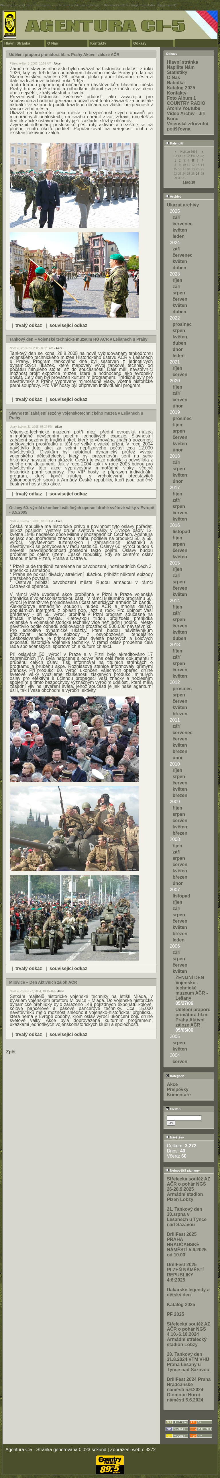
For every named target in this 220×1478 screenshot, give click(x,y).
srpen (178, 292)
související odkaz (68, 325)
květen (179, 230)
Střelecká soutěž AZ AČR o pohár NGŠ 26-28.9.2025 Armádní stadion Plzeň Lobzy (188, 1189)
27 (197, 173)
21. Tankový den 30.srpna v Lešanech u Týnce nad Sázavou (187, 1217)
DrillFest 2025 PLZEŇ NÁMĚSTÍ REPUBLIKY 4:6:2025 (185, 1272)
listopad (181, 531)
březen (179, 713)
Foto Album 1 (181, 98)
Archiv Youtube (183, 108)
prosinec (182, 324)
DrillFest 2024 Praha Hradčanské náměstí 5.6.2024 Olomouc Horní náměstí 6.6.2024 (189, 1389)
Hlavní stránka (182, 62)
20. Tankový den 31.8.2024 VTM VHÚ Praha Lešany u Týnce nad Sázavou (188, 1362)
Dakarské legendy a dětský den (188, 1292)
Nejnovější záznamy (183, 1170)
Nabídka (175, 82)
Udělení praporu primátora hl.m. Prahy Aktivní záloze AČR (193, 1017)
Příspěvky (177, 1089)
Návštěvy (175, 1137)
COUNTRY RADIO (186, 103)
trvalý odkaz (28, 325)
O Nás (52, 43)
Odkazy (139, 43)
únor (177, 349)
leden (178, 236)
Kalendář (174, 143)
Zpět (11, 1051)
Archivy (173, 196)
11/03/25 (189, 182)
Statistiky (177, 72)
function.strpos (38, 5)
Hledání (173, 1109)
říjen (177, 280)
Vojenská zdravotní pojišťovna (187, 126)
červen (179, 299)
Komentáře (179, 1094)
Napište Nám (181, 67)
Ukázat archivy (183, 204)
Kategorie (175, 1076)
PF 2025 (175, 1314)
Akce (57, 63)
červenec (182, 223)
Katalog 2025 (181, 87)
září (176, 217)
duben (179, 267)
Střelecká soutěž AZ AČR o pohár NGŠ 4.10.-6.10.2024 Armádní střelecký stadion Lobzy (188, 1334)
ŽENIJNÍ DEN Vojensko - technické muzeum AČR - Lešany (191, 988)
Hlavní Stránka (17, 43)
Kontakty (98, 43)
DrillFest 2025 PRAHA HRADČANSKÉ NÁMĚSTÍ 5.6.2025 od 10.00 (187, 1244)
